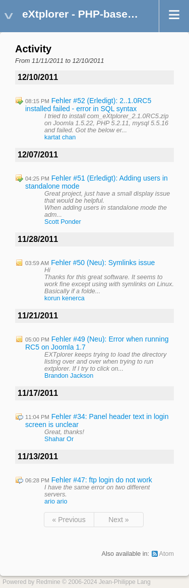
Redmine (48, 581)
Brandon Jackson (68, 375)
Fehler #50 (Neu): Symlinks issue (103, 263)
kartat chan (60, 137)
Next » (118, 520)
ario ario (56, 501)
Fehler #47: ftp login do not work (101, 480)
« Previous (69, 520)
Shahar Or (59, 439)
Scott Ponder (62, 221)
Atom (166, 553)
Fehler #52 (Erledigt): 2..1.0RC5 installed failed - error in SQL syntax (88, 105)
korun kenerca (64, 298)
